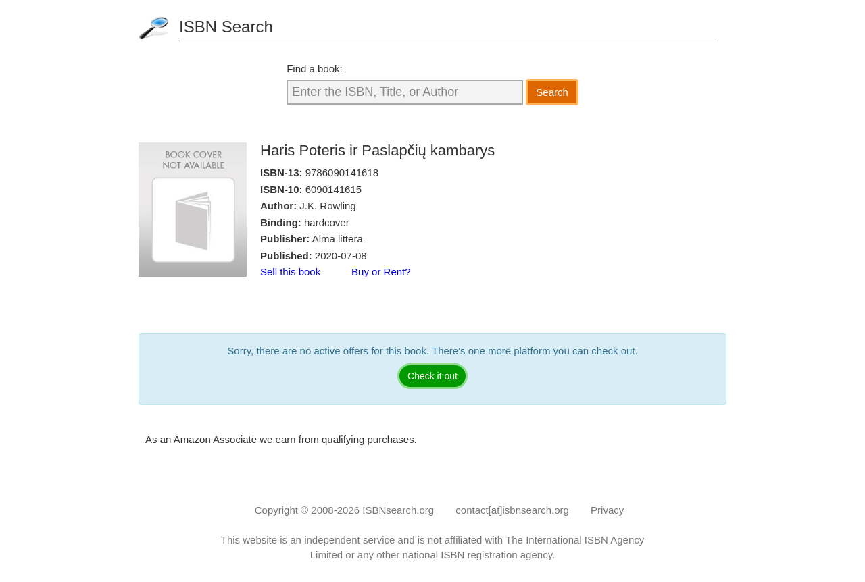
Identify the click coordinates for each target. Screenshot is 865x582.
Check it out (432, 376)
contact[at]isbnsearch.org (512, 510)
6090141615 (333, 189)
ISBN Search (226, 27)
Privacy (607, 510)
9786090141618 (341, 172)
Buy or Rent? (381, 271)
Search (552, 92)
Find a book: (315, 68)
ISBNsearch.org (398, 510)
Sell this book (290, 271)
